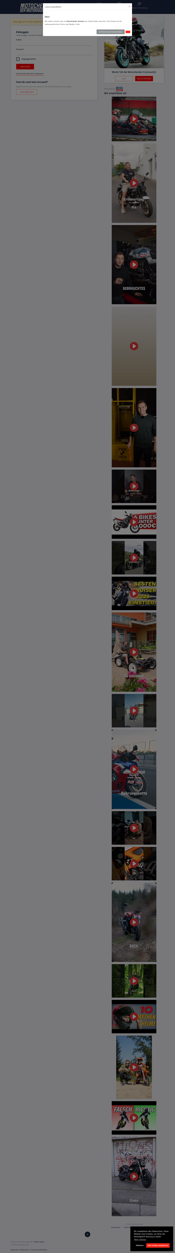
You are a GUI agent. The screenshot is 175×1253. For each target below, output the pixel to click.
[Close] (129, 6)
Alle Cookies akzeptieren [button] (158, 1245)
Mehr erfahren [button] (140, 1240)
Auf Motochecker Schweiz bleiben (110, 32)
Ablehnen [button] (140, 1245)
